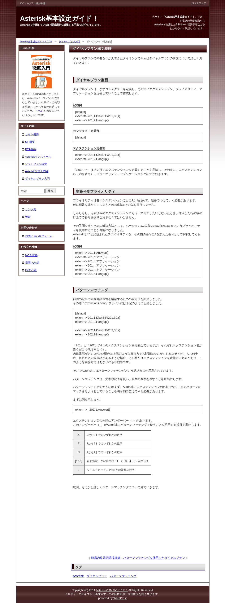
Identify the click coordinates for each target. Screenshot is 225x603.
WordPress (120, 598)
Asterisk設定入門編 (36, 171)
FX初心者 (31, 270)
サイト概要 (32, 134)
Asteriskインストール (38, 156)
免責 (28, 216)
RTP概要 (30, 149)
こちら (39, 111)
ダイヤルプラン (97, 576)
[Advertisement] (104, 526)
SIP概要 (30, 141)
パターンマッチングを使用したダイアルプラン (154, 557)
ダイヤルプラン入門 (69, 41)
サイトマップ (199, 3)
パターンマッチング (123, 576)
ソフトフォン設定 (36, 164)
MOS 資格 (31, 255)
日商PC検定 (32, 262)
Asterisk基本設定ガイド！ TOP (36, 41)
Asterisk (78, 576)
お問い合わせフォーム (38, 236)
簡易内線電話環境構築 (105, 557)
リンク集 (30, 209)
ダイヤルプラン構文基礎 (92, 49)
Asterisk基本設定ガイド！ (111, 590)
